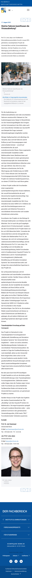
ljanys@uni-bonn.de (12, 441)
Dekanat (16, 555)
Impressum (9, 571)
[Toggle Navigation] (28, 10)
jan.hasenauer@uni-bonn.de (15, 429)
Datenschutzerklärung (20, 571)
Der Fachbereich (15, 511)
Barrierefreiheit (16, 574)
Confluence (26, 555)
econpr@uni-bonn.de (16, 544)
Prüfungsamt (6, 555)
